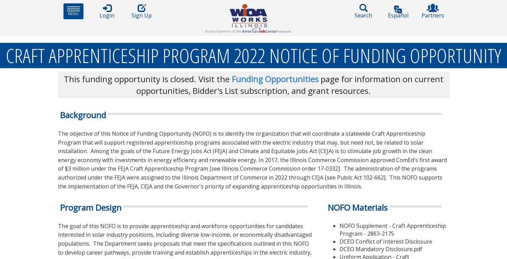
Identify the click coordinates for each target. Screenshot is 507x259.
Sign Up (142, 11)
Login (107, 11)
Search (363, 11)
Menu (75, 11)
